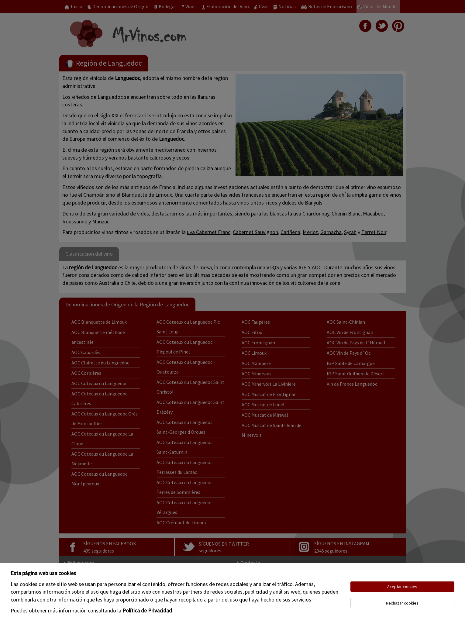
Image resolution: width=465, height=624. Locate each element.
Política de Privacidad (147, 610)
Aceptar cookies (402, 586)
